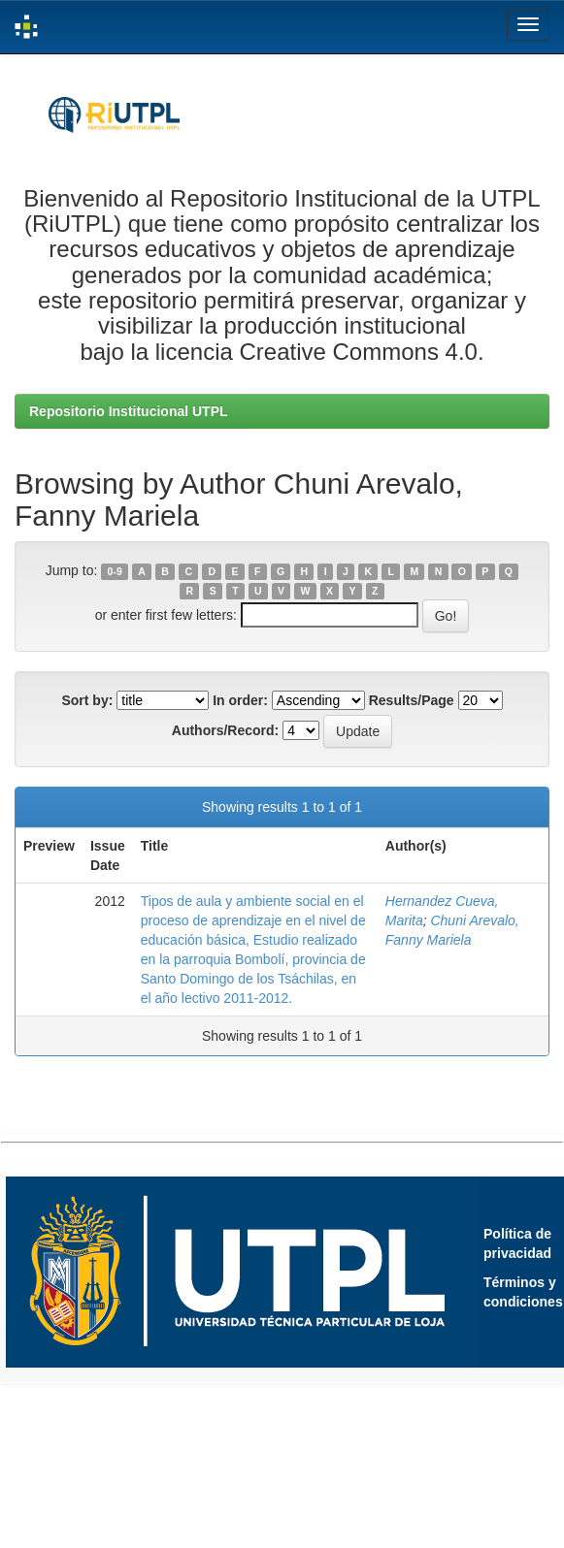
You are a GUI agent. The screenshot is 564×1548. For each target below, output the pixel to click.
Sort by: (87, 700)
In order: (240, 700)
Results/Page (411, 700)
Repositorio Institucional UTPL (128, 411)
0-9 (115, 571)
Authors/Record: (225, 730)
